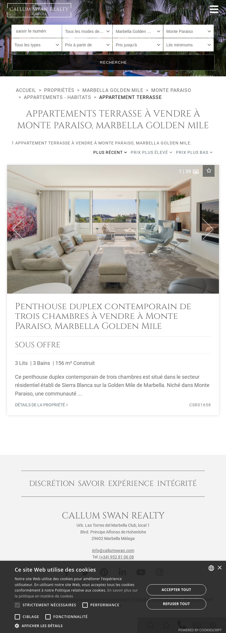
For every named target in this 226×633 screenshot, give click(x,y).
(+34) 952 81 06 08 (116, 557)
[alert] (113, 597)
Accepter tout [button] (176, 589)
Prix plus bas (194, 152)
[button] (15, 229)
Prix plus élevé (151, 152)
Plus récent (110, 152)
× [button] (219, 568)
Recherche (113, 62)
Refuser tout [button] (176, 603)
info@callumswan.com (113, 550)
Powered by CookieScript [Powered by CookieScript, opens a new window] (200, 630)
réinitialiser (202, 76)
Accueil (26, 90)
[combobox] (87, 31)
